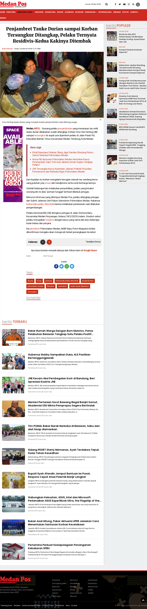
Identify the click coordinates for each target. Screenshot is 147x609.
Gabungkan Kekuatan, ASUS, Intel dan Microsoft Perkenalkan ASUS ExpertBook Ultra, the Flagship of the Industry (63, 501)
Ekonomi (79, 12)
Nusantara (50, 12)
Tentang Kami (6, 605)
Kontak (74, 605)
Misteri (73, 586)
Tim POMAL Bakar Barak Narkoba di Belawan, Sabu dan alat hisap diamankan (64, 427)
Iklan (68, 605)
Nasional (39, 12)
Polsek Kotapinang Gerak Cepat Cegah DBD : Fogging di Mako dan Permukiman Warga (132, 146)
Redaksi (17, 605)
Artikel (90, 593)
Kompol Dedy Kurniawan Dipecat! (130, 51)
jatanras (48, 281)
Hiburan (117, 12)
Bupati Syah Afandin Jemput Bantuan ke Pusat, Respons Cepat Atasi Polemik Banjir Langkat (59, 475)
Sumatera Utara (24, 12)
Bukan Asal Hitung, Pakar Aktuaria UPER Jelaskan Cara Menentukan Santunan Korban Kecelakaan (63, 522)
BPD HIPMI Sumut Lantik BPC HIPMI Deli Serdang (132, 128)
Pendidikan (90, 12)
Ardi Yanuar (7, 48)
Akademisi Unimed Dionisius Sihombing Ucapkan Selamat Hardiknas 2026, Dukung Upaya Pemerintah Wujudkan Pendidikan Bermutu (132, 116)
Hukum (60, 12)
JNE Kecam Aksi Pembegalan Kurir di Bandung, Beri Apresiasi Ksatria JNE (61, 380)
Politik (125, 12)
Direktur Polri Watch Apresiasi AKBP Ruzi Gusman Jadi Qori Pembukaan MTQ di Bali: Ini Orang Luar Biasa (132, 100)
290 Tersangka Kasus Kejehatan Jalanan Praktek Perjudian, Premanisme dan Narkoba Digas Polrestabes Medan (62, 170)
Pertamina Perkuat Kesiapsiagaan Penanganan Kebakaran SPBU (59, 546)
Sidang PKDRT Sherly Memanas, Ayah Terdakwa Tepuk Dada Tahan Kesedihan (63, 451)
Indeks (3, 18)
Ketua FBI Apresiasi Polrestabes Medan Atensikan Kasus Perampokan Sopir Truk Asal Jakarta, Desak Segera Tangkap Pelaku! (62, 162)
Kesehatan (93, 580)
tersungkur (39, 135)
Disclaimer (59, 605)
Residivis (50, 286)
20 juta (30, 281)
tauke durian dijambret (80, 286)
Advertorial (93, 586)
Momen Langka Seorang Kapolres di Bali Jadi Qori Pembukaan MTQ (131, 160)
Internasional (105, 12)
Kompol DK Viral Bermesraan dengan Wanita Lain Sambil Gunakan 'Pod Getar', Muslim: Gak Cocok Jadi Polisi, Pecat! (133, 84)
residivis (49, 219)
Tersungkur (32, 292)
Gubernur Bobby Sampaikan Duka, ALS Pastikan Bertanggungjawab (59, 356)
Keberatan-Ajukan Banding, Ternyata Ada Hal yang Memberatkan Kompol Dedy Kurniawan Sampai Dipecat (132, 69)
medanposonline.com (129, 605)
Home (2, 12)
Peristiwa (11, 12)
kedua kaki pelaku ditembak (40, 204)
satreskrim (34, 228)
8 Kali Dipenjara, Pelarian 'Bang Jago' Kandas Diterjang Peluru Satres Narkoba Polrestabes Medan (62, 154)
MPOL (37, 128)
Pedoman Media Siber (31, 605)
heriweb (144, 605)
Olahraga (69, 12)
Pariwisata (92, 583)
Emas (39, 281)
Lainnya (133, 12)
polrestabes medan (35, 286)
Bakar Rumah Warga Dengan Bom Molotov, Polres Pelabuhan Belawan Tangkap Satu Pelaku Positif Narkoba (60, 334)
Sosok (72, 590)
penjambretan (65, 128)
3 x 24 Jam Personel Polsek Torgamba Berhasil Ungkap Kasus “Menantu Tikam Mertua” (132, 177)
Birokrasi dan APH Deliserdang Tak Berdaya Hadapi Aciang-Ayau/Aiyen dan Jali (132, 38)
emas (48, 183)
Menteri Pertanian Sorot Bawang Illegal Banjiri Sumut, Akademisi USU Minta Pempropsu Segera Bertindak (63, 403)
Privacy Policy (48, 605)
